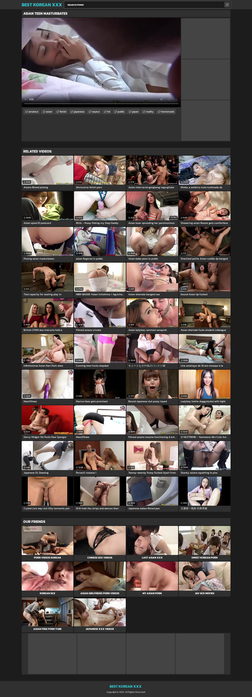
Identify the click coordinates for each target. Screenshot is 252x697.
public (121, 111)
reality (150, 111)
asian (49, 111)
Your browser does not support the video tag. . (101, 62)
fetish (63, 111)
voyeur (96, 111)
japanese (79, 111)
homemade (167, 111)
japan (135, 111)
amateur (33, 111)
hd (108, 111)
